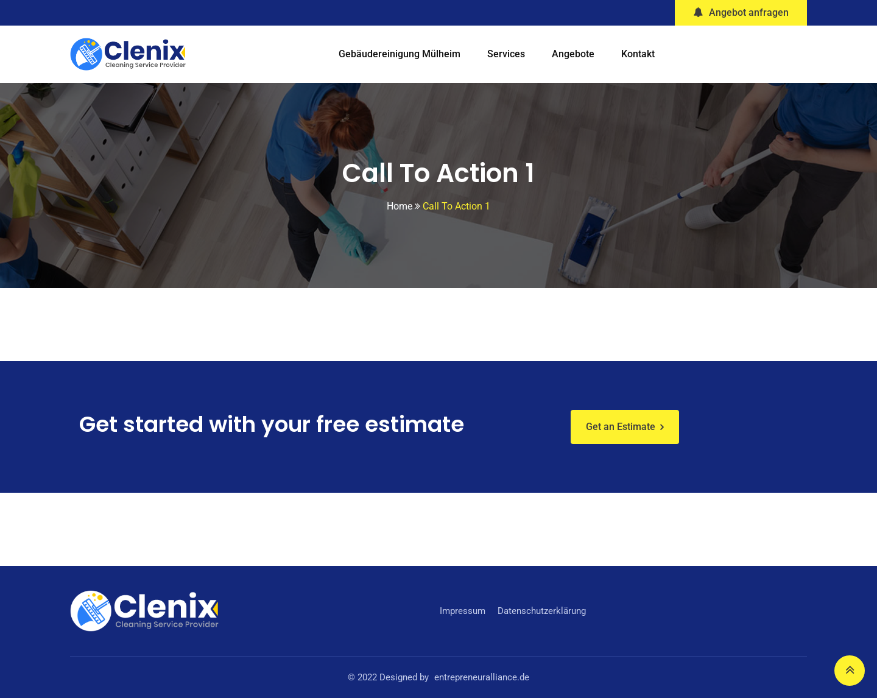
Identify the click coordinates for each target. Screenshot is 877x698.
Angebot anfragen (741, 12)
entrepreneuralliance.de (481, 677)
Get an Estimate (620, 426)
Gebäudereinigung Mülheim (399, 54)
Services (506, 54)
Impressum (462, 610)
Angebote (573, 54)
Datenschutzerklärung (542, 610)
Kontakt (638, 54)
